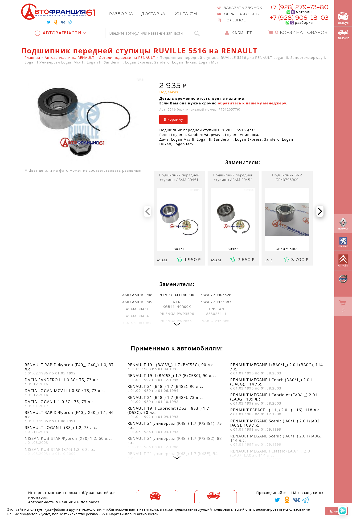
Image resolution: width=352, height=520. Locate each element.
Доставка (153, 14)
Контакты (185, 14)
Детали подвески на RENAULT (127, 57)
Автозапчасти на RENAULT (69, 57)
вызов (343, 35)
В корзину (173, 119)
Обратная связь (241, 14)
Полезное (235, 20)
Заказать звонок (243, 8)
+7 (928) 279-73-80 (299, 7)
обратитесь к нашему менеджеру (252, 103)
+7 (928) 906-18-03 (299, 18)
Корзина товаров (301, 33)
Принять (336, 511)
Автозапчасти (58, 33)
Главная (32, 57)
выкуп (343, 18)
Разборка (121, 14)
